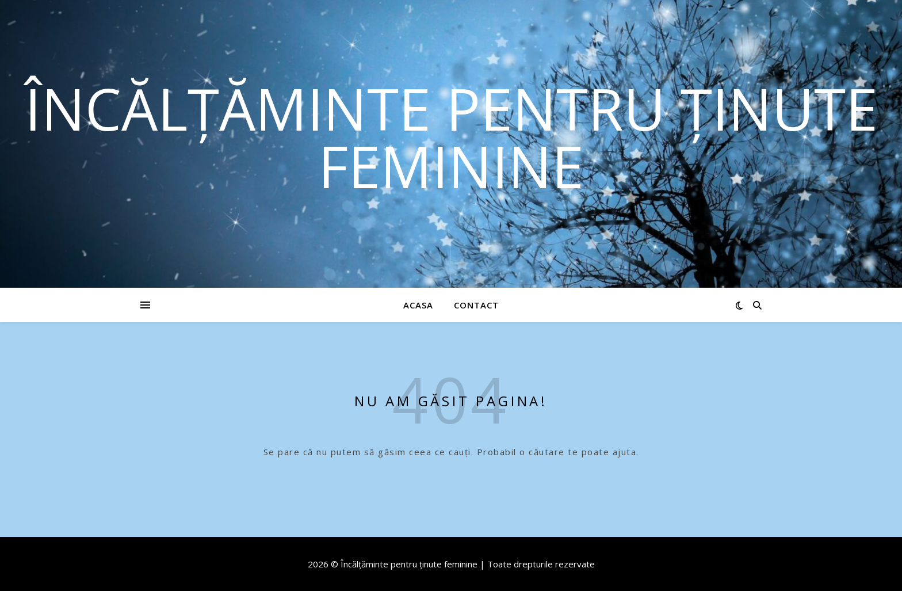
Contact (476, 305)
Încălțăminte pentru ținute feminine (451, 137)
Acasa (418, 305)
